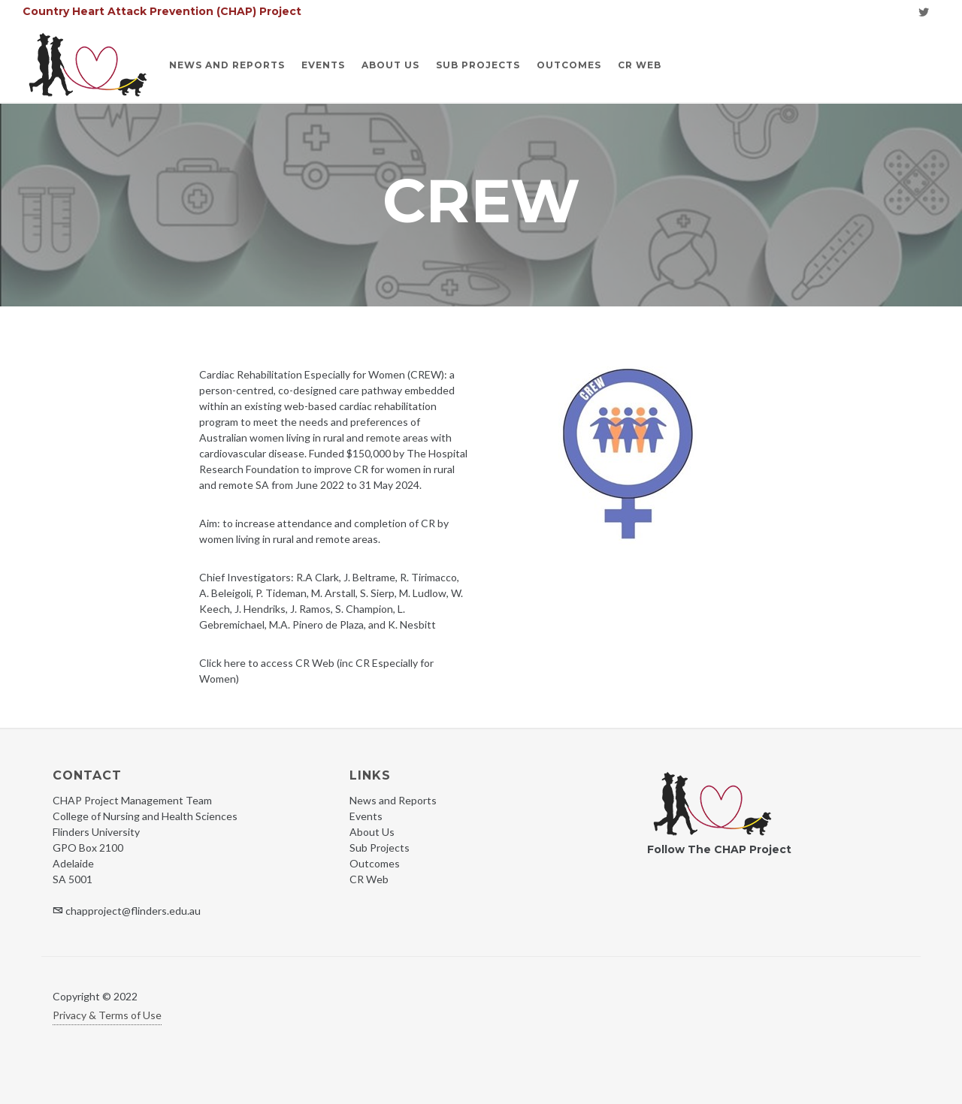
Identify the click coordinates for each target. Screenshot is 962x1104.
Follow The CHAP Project (719, 849)
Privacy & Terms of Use (107, 1015)
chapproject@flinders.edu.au (133, 910)
